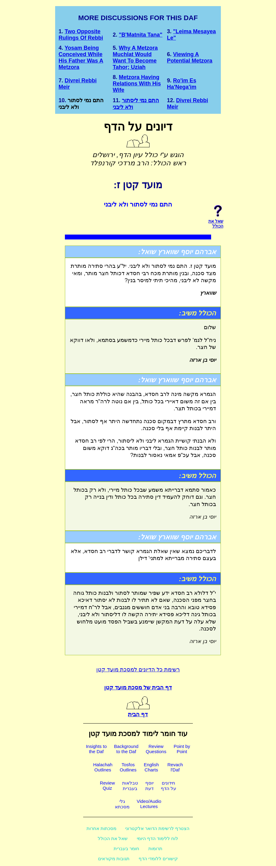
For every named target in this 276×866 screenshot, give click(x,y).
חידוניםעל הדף (168, 785)
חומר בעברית (126, 848)
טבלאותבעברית (130, 785)
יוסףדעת (149, 785)
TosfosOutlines (128, 767)
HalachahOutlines (102, 767)
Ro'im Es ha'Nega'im (181, 83)
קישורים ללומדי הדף (158, 858)
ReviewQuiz (107, 785)
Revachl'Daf (175, 767)
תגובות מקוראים (113, 858)
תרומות (155, 848)
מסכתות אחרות (101, 828)
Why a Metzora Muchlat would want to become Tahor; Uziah (135, 57)
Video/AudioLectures (149, 804)
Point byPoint (182, 749)
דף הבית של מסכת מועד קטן (138, 688)
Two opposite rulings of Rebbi (80, 34)
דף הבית (138, 711)
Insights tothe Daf (96, 749)
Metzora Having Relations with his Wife (137, 83)
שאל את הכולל (113, 838)
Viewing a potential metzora (189, 57)
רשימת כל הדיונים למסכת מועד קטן (138, 670)
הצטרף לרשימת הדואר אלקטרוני (157, 828)
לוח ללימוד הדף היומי (158, 838)
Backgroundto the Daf (126, 749)
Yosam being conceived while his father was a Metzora (80, 57)
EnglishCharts (151, 767)
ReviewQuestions (156, 749)
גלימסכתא (122, 804)
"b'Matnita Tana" (140, 35)
